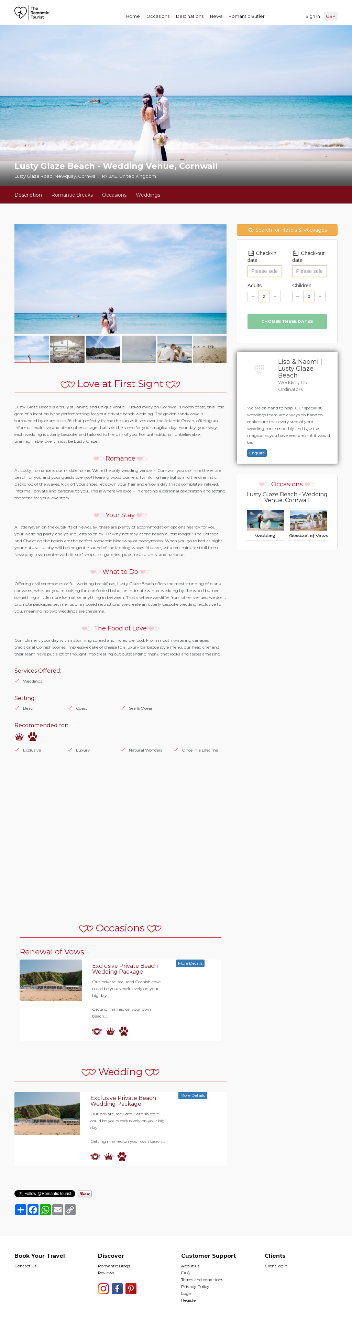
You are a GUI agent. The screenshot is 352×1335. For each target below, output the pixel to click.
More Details (190, 963)
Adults (255, 285)
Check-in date (262, 256)
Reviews (106, 1272)
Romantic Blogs (114, 1265)
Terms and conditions (202, 1279)
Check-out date (308, 256)
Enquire (257, 452)
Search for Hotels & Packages (287, 230)
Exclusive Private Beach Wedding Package (125, 969)
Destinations (190, 16)
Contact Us (25, 1265)
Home (133, 16)
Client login (276, 1265)
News (216, 16)
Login (186, 1293)
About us (190, 1265)
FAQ (185, 1272)
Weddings (148, 195)
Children (301, 285)
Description (28, 195)
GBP (331, 16)
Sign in (313, 16)
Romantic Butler (247, 16)
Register (189, 1300)
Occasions (157, 16)
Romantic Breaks (72, 195)
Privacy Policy (195, 1286)
